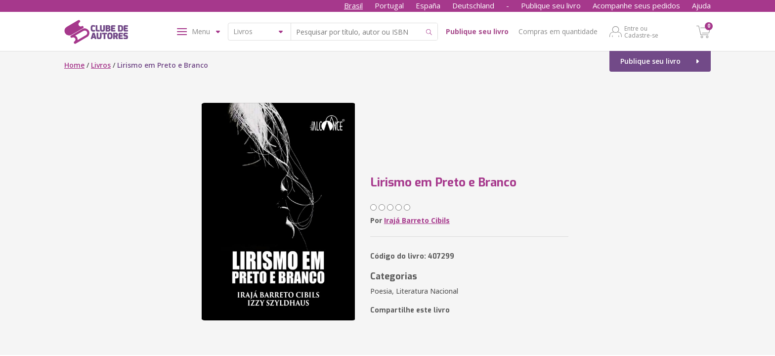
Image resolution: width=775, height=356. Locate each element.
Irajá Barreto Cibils (417, 220)
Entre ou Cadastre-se (641, 31)
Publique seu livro (551, 5)
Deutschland (473, 5)
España (428, 5)
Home (74, 65)
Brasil (353, 5)
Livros (101, 65)
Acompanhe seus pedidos (636, 5)
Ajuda (701, 5)
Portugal (389, 5)
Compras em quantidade (558, 31)
